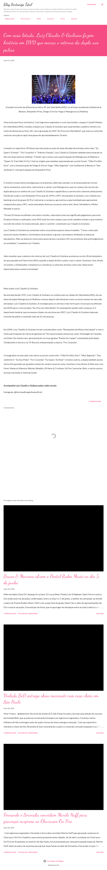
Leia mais (100, 613)
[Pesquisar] (91, 4)
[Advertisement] (54, 481)
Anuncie (73, 19)
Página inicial (8, 19)
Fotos (61, 19)
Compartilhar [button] (95, 401)
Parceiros (49, 19)
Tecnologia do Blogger (53, 861)
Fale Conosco (24, 19)
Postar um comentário (28, 613)
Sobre (37, 19)
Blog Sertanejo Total (18, 4)
